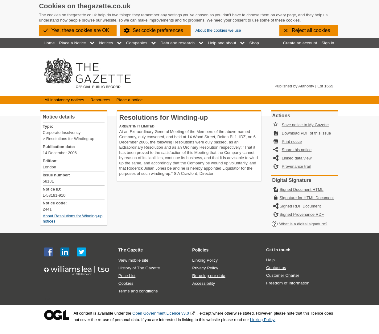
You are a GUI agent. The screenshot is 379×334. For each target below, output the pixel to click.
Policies (200, 249)
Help (270, 260)
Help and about (222, 43)
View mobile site (133, 260)
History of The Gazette (139, 268)
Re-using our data (208, 275)
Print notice (292, 141)
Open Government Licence (56, 315)
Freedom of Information (287, 283)
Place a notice (130, 100)
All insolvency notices (64, 100)
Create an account (300, 43)
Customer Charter (282, 275)
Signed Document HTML (301, 189)
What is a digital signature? (299, 224)
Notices (106, 43)
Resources (100, 100)
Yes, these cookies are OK (80, 30)
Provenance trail (296, 166)
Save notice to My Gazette (305, 125)
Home (49, 43)
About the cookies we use (218, 30)
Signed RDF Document (300, 206)
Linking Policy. (262, 319)
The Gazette (130, 249)
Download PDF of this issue (306, 133)
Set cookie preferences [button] (158, 30)
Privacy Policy (205, 268)
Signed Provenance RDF (302, 214)
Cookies (126, 283)
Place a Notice (72, 43)
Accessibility (203, 283)
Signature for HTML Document (307, 197)
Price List (127, 275)
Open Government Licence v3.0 (160, 313)
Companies (136, 43)
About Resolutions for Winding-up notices (73, 218)
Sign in (327, 43)
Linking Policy (205, 260)
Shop (254, 43)
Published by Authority (294, 86)
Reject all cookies (311, 30)
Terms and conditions (138, 291)
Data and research (177, 43)
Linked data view (297, 158)
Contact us (276, 267)
